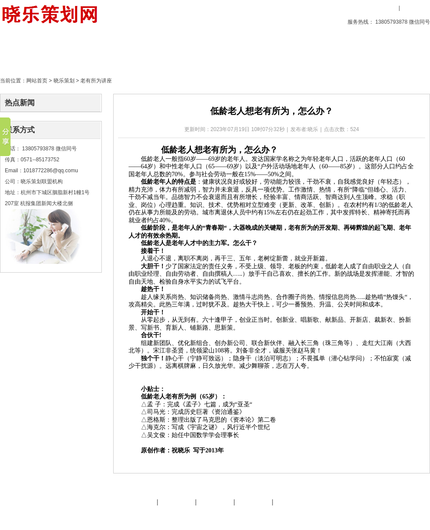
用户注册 (414, 8)
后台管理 (355, 516)
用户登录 (383, 8)
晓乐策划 (124, 50)
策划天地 (174, 50)
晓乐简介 (138, 501)
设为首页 (321, 8)
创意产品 (74, 50)
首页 (24, 50)
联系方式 (20, 130)
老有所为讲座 (96, 81)
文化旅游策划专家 (172, 516)
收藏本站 (356, 8)
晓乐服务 (177, 501)
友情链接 (215, 501)
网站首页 (36, 81)
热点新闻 (20, 103)
